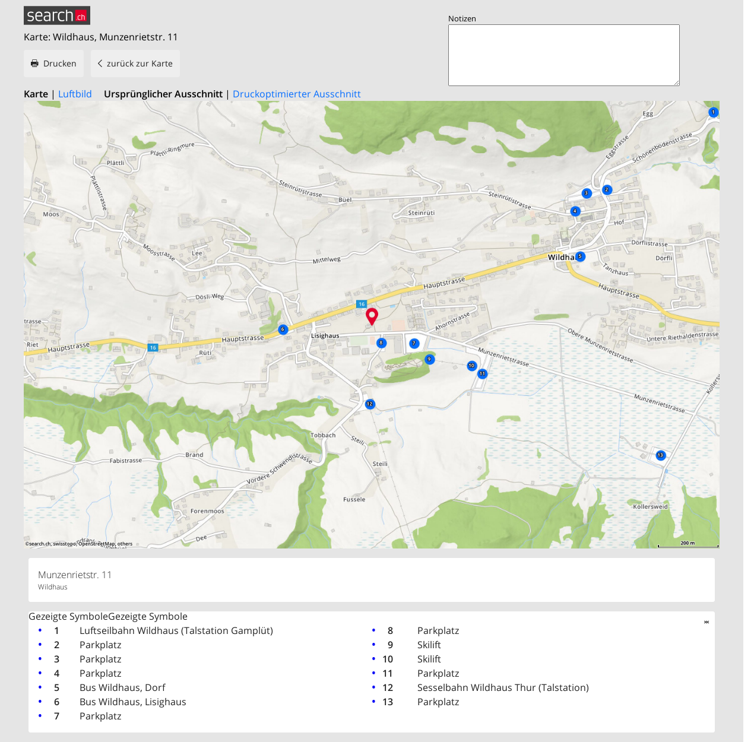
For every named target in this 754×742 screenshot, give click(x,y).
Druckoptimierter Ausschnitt (297, 93)
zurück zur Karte (140, 63)
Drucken (60, 63)
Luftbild (75, 93)
